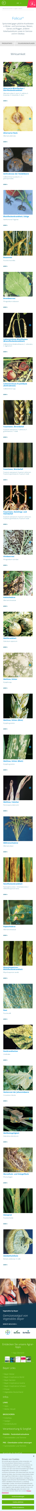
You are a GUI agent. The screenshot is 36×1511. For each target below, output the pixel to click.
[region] (18, 1482)
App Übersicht (18, 1353)
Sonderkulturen (10, 1424)
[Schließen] (34, 1456)
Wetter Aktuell (9, 1409)
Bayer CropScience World (14, 1377)
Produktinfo (7, 43)
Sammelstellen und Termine (15, 1437)
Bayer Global (9, 1374)
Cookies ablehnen (18, 1502)
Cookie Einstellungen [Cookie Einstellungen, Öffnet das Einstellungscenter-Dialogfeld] (18, 1496)
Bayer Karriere (9, 1380)
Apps (6, 1406)
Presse (6, 1389)
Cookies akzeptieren (18, 1507)
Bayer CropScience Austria (14, 1383)
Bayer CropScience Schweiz (15, 1386)
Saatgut (7, 1421)
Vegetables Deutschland (13, 1392)
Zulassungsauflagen (26, 43)
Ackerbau (8, 1418)
